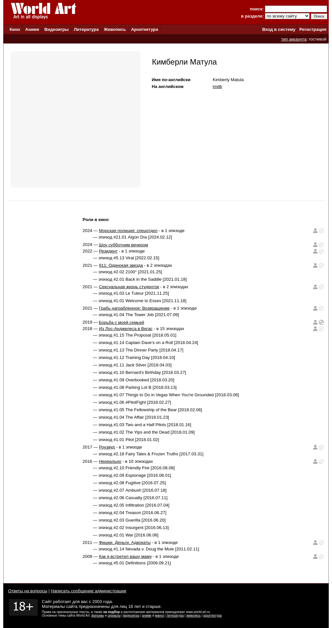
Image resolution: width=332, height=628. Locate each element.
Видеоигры (56, 29)
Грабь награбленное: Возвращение (134, 308)
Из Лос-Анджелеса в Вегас (125, 328)
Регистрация (312, 29)
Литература (86, 29)
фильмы (97, 615)
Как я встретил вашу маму (125, 556)
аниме (146, 615)
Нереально (110, 461)
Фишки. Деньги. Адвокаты (124, 542)
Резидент (108, 251)
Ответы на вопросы (27, 590)
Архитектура (144, 29)
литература (175, 615)
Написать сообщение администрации (88, 590)
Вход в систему (278, 29)
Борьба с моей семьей (121, 322)
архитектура (212, 615)
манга (159, 615)
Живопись (115, 29)
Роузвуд (107, 447)
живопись (193, 615)
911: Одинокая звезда (121, 265)
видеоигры (131, 615)
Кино (14, 29)
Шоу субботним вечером (123, 244)
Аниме (32, 29)
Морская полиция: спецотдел (128, 230)
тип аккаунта (294, 39)
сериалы (114, 615)
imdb (217, 86)
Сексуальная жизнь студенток (129, 286)
